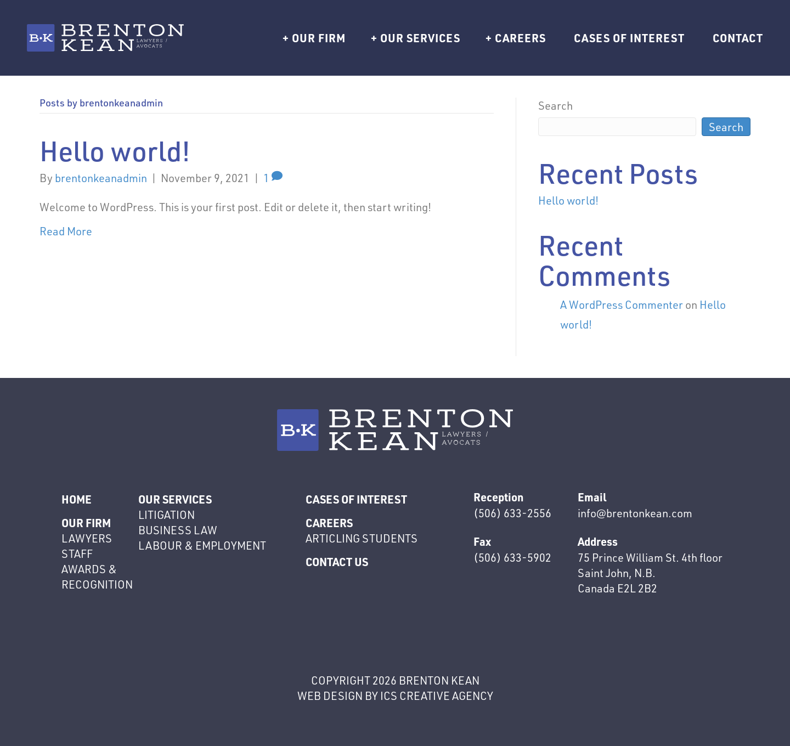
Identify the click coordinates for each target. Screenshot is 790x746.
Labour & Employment (202, 545)
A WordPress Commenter (621, 304)
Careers (520, 38)
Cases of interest (629, 38)
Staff (77, 553)
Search (555, 105)
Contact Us (337, 562)
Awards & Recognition (97, 576)
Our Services (420, 38)
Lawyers (86, 538)
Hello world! (115, 150)
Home (76, 499)
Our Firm (319, 38)
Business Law (177, 530)
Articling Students (361, 538)
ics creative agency (436, 695)
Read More (66, 231)
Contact (738, 38)
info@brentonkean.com (635, 513)
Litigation (166, 514)
